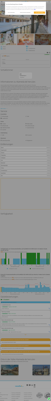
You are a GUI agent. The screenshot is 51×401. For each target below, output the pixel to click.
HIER (35, 9)
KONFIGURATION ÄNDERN (25, 12)
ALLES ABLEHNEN (11, 12)
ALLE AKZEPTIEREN (39, 12)
